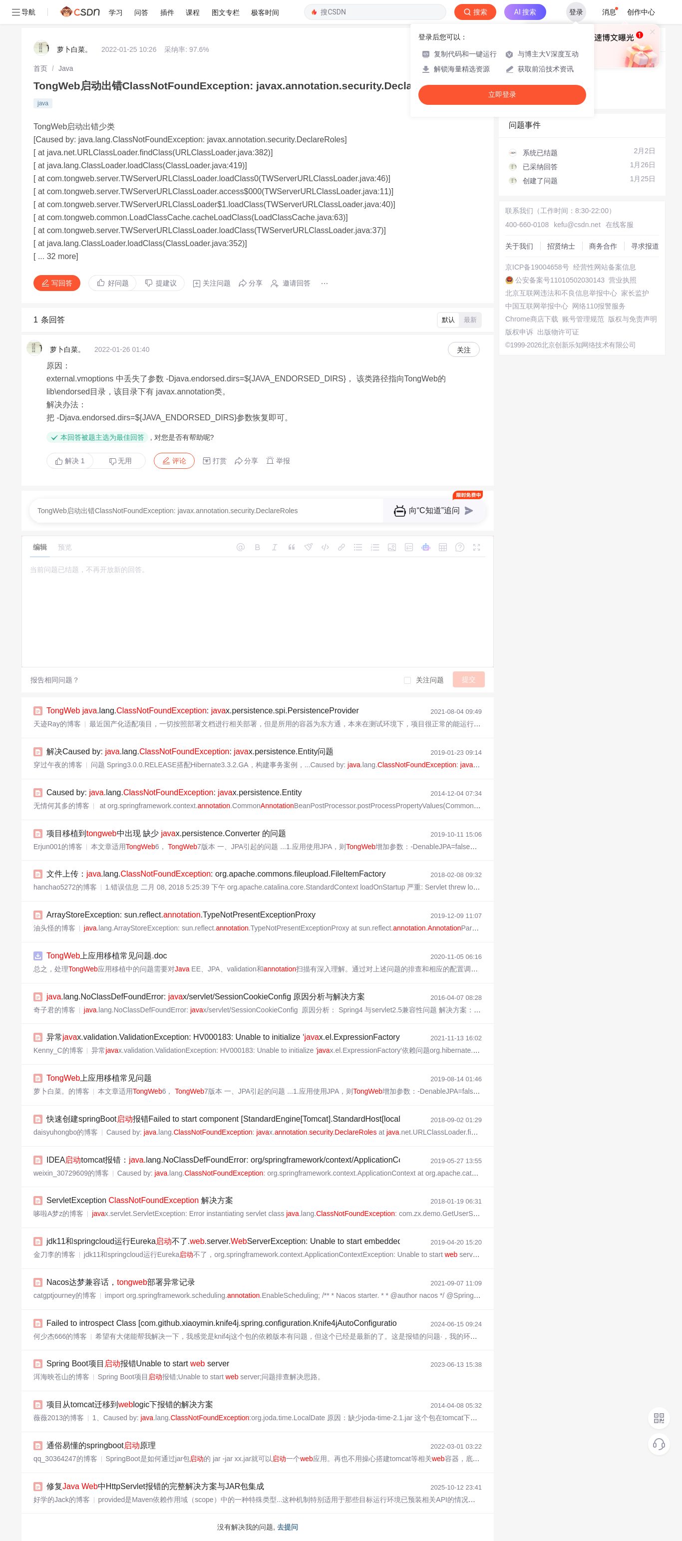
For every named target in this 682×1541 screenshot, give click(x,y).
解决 (70, 461)
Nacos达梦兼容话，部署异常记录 (120, 1282)
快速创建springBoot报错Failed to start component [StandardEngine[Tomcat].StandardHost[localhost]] (233, 1119)
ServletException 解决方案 (139, 1200)
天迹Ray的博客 (57, 724)
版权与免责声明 (632, 319)
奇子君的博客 (54, 1010)
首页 (40, 68)
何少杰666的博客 (60, 1336)
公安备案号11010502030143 (560, 280)
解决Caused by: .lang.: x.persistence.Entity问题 (190, 751)
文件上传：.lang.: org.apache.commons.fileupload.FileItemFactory (215, 874)
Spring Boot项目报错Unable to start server (137, 1363)
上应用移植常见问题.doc (106, 955)
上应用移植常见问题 (99, 1078)
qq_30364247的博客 (65, 1459)
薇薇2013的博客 (58, 1418)
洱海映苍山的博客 (61, 1377)
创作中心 (641, 12)
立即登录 (502, 94)
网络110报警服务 (599, 306)
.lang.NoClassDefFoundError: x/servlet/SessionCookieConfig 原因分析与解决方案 (205, 996)
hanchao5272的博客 (65, 887)
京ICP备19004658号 (537, 267)
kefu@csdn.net (577, 225)
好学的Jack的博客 (61, 1500)
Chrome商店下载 (531, 319)
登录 (576, 12)
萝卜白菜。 (74, 49)
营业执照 (623, 280)
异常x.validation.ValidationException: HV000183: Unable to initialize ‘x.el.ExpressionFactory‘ (223, 1037)
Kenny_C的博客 (58, 1050)
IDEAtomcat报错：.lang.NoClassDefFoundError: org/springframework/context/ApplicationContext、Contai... (252, 1160)
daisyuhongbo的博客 (65, 1132)
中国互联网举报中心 (536, 306)
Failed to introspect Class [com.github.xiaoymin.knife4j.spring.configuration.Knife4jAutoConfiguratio (221, 1323)
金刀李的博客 (54, 1254)
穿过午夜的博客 (57, 765)
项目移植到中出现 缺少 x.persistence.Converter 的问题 (166, 833)
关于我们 (519, 246)
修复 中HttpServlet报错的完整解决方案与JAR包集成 (155, 1486)
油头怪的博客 (54, 928)
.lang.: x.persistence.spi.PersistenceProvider (202, 710)
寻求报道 (645, 246)
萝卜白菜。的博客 (61, 1091)
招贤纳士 (561, 246)
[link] (40, 68)
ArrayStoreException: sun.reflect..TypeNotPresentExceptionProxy (181, 915)
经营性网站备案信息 (604, 267)
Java (65, 68)
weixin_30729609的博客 (71, 1173)
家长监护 (635, 293)
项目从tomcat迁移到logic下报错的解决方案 (129, 1404)
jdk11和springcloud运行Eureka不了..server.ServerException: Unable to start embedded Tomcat (238, 1241)
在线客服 (620, 225)
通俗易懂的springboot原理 (101, 1445)
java (42, 103)
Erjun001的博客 (57, 847)
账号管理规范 (583, 319)
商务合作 (603, 246)
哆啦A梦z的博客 (58, 1214)
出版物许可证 (558, 332)
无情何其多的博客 (61, 806)
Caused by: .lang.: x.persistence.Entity (174, 792)
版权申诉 (519, 332)
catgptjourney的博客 (64, 1295)
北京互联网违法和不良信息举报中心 (561, 293)
